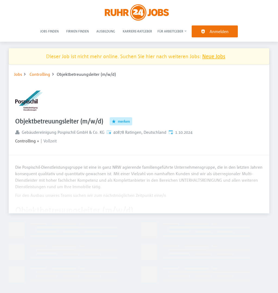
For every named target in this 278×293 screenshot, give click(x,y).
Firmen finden (77, 31)
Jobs (18, 74)
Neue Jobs (213, 56)
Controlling (40, 74)
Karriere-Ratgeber (137, 31)
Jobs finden (49, 31)
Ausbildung (105, 31)
